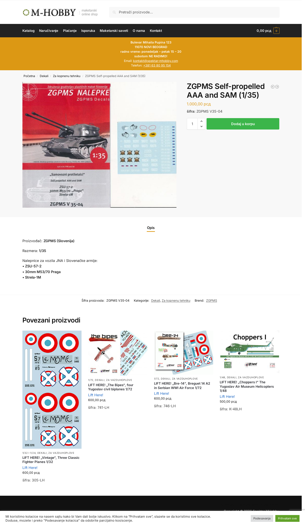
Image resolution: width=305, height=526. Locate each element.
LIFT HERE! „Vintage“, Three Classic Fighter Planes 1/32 (51, 460)
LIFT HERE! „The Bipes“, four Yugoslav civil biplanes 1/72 (110, 387)
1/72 (90, 380)
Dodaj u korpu (243, 124)
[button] (268, 30)
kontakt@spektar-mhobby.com (155, 61)
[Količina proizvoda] (192, 124)
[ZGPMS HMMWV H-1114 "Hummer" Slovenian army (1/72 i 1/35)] (273, 87)
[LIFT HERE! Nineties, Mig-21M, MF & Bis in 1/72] (277, 87)
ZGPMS (211, 300)
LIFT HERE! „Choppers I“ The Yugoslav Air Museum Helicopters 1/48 (247, 386)
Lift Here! (30, 467)
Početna (29, 76)
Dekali (44, 76)
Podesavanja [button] (262, 518)
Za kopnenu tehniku (66, 76)
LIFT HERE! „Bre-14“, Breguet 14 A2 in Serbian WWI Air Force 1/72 (182, 385)
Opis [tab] (151, 227)
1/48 (222, 377)
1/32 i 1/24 (29, 452)
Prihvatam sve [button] (287, 518)
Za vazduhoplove (61, 452)
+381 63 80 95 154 (157, 65)
